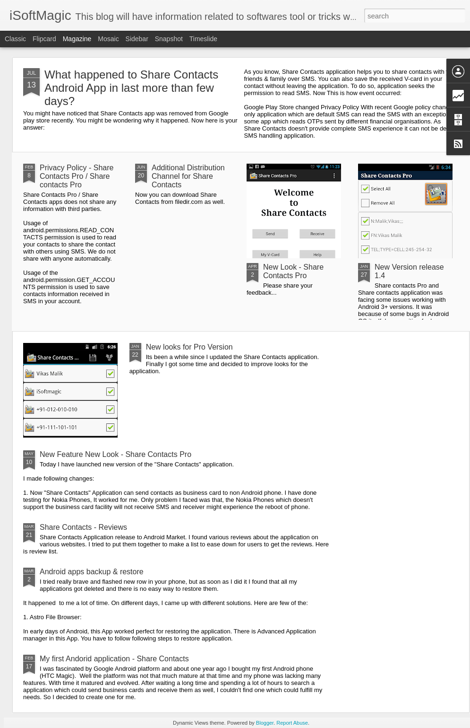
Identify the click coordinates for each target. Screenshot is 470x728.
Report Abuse (292, 723)
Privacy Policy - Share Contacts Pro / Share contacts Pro (77, 176)
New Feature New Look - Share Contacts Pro (115, 454)
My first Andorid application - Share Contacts (114, 659)
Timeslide (203, 39)
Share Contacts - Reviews (83, 527)
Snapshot (169, 39)
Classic (15, 39)
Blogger (264, 723)
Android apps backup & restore (92, 572)
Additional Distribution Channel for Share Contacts (188, 176)
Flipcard (44, 39)
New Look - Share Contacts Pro (293, 271)
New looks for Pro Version (189, 347)
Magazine (77, 39)
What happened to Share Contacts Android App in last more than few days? (131, 87)
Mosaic (108, 39)
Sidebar (137, 39)
